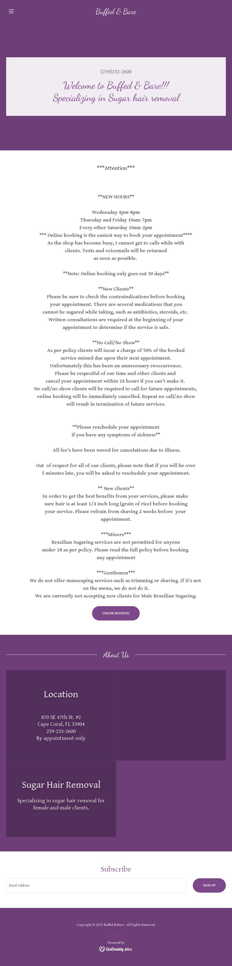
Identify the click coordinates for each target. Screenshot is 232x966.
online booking (115, 613)
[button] (22, 11)
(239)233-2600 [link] (116, 72)
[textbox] (96, 885)
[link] (116, 12)
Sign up (209, 885)
